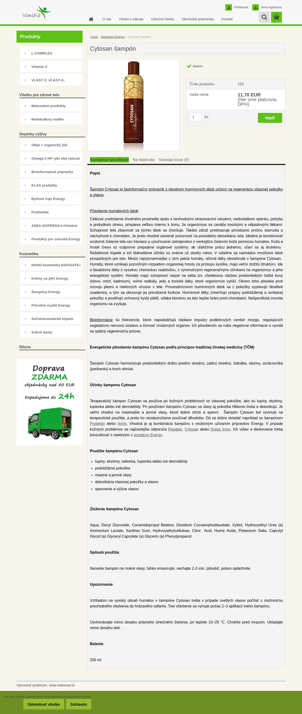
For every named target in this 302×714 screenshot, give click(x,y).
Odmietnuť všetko (38, 704)
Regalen (175, 429)
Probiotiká (40, 212)
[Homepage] (90, 19)
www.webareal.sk (62, 685)
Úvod (93, 37)
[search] (264, 17)
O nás (106, 19)
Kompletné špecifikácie (109, 160)
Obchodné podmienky (198, 19)
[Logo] (37, 13)
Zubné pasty (41, 332)
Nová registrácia (270, 7)
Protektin (97, 424)
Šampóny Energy (45, 292)
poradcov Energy (148, 435)
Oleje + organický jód (49, 145)
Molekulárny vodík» (47, 119)
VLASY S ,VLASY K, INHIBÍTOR (48, 82)
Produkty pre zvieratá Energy (55, 239)
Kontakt (226, 19)
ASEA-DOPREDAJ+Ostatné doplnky (54, 227)
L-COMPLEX (41, 53)
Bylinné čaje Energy (48, 199)
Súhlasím (77, 704)
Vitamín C (39, 67)
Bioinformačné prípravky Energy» (52, 174)
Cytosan (192, 429)
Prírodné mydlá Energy (50, 305)
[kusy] (195, 117)
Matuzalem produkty (48, 106)
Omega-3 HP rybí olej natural (55, 158)
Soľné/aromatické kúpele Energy (52, 320)
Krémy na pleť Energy (49, 278)
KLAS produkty (44, 185)
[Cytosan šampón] (133, 61)
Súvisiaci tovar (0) (174, 160)
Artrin (121, 424)
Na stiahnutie (144, 160)
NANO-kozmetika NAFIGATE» (56, 265)
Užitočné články (162, 19)
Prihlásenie (240, 7)
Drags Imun (221, 429)
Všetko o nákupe (131, 19)
